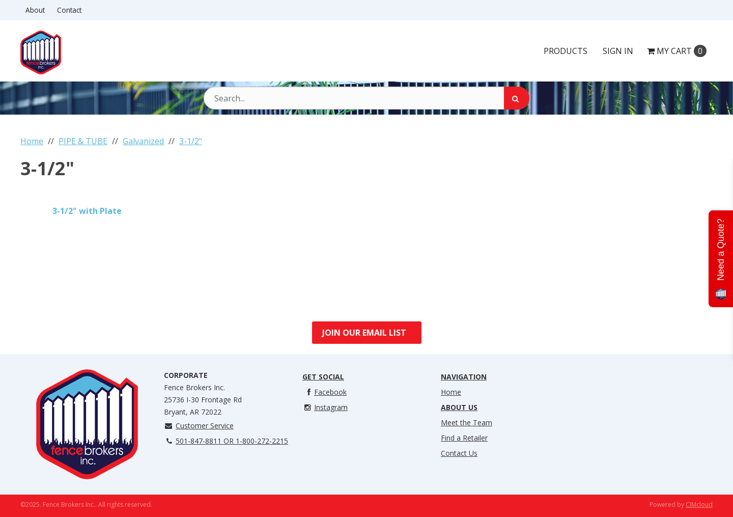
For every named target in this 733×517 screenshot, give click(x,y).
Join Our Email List (364, 332)
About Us (459, 407)
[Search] (516, 98)
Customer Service (199, 425)
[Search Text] (366, 98)
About (35, 10)
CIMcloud (699, 504)
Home (451, 392)
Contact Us (459, 453)
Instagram (325, 407)
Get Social (323, 377)
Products (565, 51)
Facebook (324, 392)
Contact (69, 10)
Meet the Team (466, 422)
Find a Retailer (464, 438)
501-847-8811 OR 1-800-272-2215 (226, 441)
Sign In (618, 51)
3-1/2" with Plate (87, 210)
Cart (677, 51)
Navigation (464, 377)
